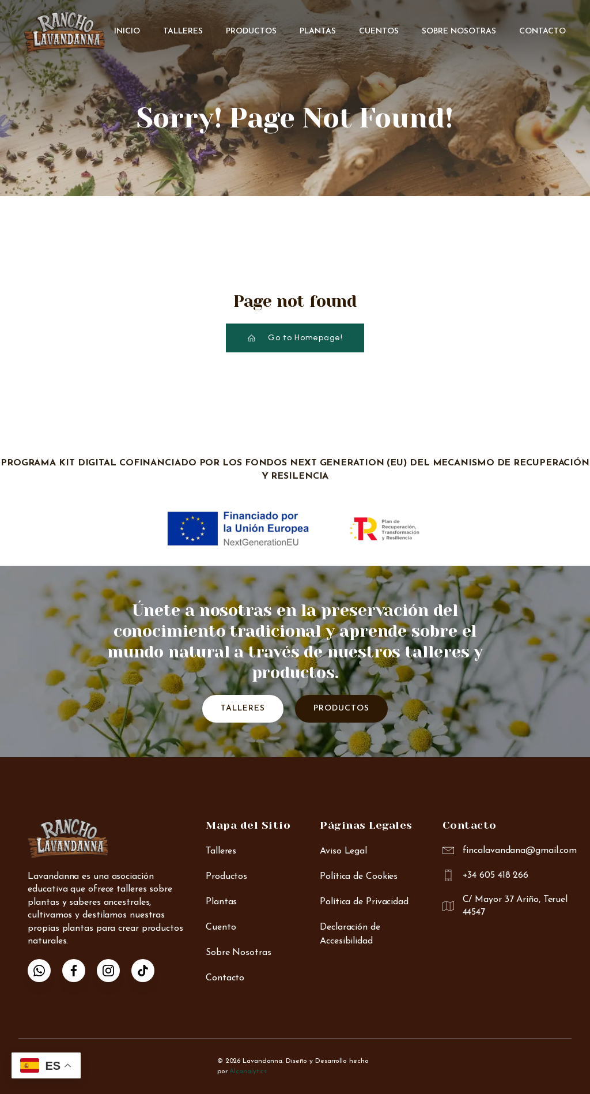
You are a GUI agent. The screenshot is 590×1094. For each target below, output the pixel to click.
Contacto (542, 31)
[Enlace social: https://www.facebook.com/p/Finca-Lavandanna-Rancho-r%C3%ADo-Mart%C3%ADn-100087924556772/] (79, 970)
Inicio (127, 31)
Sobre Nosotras (459, 31)
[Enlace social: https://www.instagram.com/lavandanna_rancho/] (114, 970)
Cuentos (379, 31)
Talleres (183, 31)
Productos (251, 31)
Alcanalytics (248, 1071)
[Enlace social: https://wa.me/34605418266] (45, 970)
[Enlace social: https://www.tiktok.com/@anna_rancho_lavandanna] (148, 970)
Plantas (318, 31)
